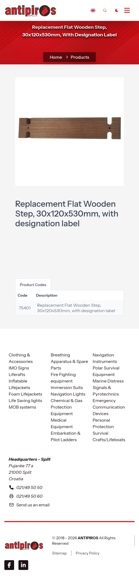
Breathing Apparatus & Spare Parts (69, 361)
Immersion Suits (67, 387)
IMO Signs (19, 368)
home (56, 57)
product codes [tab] (33, 284)
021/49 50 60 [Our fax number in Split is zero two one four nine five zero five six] (26, 496)
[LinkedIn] (23, 565)
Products (80, 57)
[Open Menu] (129, 10)
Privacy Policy (88, 553)
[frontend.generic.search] (105, 10)
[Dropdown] (93, 10)
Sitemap (59, 553)
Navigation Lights (68, 394)
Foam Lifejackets (25, 394)
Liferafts (17, 374)
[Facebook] (9, 565)
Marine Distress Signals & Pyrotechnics (108, 387)
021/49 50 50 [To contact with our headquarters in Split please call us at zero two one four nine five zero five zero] (25, 487)
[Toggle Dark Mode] (117, 10)
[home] (30, 10)
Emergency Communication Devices (109, 407)
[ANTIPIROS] (23, 545)
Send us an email (29, 504)
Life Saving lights (25, 400)
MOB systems (22, 407)
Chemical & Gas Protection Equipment (67, 407)
